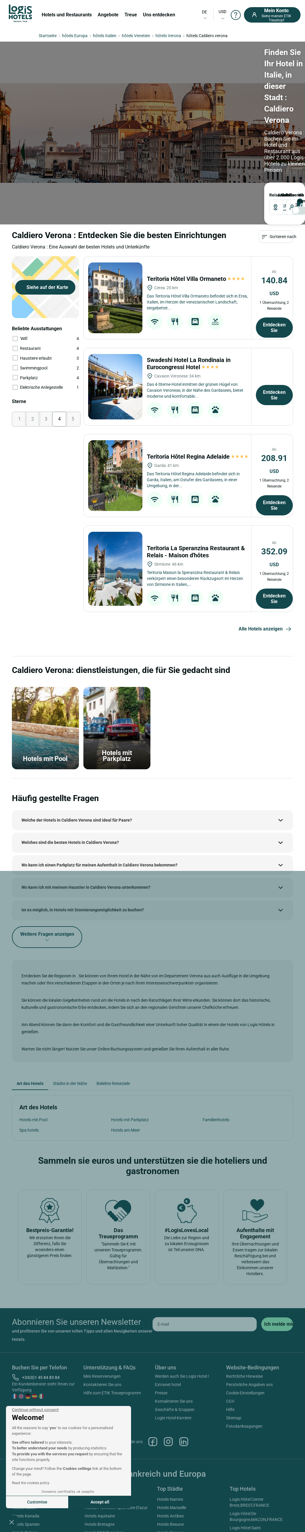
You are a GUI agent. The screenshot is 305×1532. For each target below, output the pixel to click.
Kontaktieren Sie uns (102, 1301)
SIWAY (219, 1513)
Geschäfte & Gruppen (174, 1326)
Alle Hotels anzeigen (266, 546)
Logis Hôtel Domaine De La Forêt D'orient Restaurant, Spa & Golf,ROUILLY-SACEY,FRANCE (260, 1479)
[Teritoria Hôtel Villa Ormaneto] (115, 214)
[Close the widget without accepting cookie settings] (35, 1410)
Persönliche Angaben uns (249, 1301)
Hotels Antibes (170, 1432)
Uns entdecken (159, 15)
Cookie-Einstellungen (245, 1309)
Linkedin (183, 1358)
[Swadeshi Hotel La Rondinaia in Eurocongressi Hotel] (115, 303)
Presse (161, 1309)
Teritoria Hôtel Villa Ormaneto (196, 195)
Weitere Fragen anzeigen (47, 854)
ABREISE (123, 100)
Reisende (163, 100)
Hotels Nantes (170, 1416)
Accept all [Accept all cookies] (100, 1502)
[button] (11, 1522)
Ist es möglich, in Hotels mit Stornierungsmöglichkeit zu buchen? (82, 826)
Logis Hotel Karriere (173, 1334)
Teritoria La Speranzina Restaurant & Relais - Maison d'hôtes (196, 468)
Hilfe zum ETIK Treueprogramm (112, 1309)
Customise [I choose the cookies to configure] (37, 1502)
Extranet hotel (168, 1301)
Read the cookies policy (30, 1483)
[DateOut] (133, 113)
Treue (131, 15)
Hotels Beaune (170, 1441)
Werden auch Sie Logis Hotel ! (182, 1293)
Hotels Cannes (170, 1449)
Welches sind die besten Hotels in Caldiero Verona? (70, 759)
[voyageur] (176, 113)
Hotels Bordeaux (172, 1457)
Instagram (168, 1358)
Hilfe (230, 1326)
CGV (230, 1318)
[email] (204, 1241)
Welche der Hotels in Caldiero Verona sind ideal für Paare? (76, 736)
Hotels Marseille (171, 1424)
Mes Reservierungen (102, 1293)
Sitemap (233, 1334)
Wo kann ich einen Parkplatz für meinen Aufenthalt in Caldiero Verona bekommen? (99, 781)
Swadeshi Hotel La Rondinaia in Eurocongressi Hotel (189, 280)
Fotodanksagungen (244, 1343)
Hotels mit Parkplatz (130, 1036)
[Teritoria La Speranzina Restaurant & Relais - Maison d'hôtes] (115, 486)
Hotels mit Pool (33, 1036)
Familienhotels (216, 1036)
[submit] (277, 1241)
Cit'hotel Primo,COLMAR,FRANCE (260, 1493)
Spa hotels (29, 1047)
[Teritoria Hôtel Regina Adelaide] (115, 392)
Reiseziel (19, 100)
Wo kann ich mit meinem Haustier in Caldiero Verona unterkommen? (85, 804)
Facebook (152, 1358)
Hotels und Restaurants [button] (67, 15)
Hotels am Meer (125, 1047)
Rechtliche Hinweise (244, 1293)
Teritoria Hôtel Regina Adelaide (198, 373)
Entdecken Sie (274, 244)
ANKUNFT (89, 100)
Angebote (108, 15)
